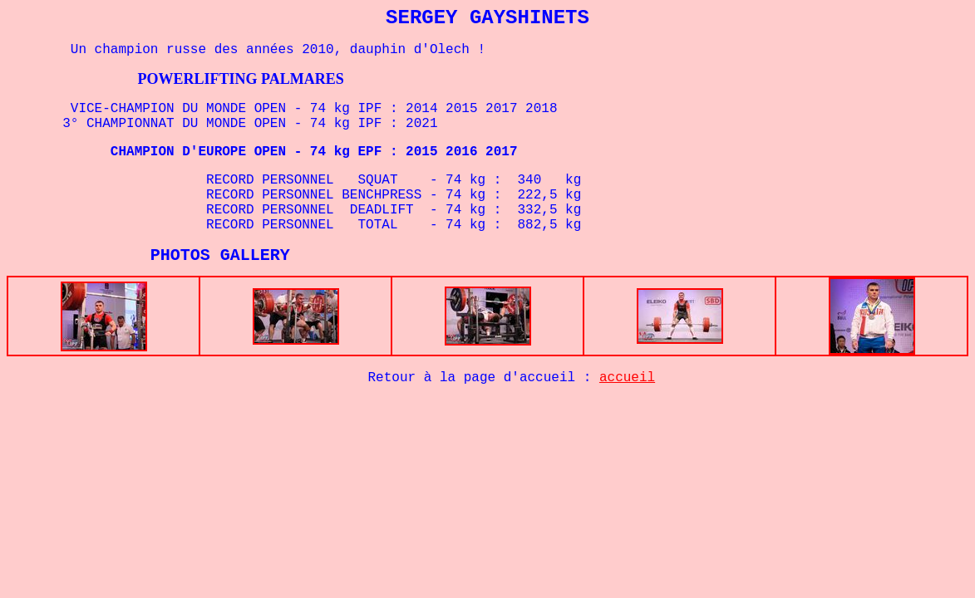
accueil (627, 381)
